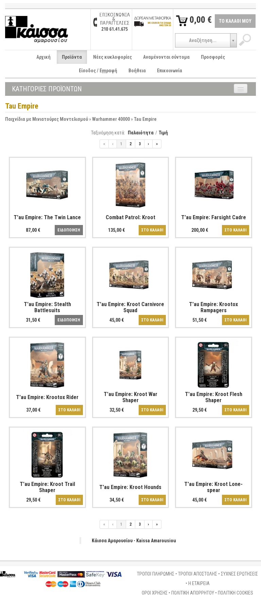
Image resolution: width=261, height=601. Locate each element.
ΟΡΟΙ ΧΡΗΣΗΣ (155, 593)
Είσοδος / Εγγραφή (98, 70)
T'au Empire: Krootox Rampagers (213, 307)
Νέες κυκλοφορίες (112, 57)
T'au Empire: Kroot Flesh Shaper (213, 397)
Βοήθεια (137, 70)
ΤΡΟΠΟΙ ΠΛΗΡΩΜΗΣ (155, 574)
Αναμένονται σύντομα (166, 57)
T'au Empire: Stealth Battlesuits (47, 307)
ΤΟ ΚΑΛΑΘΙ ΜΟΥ (235, 21)
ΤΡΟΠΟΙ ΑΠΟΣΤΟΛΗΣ (197, 574)
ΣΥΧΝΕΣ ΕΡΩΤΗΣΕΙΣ (239, 574)
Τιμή (163, 132)
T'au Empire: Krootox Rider (47, 397)
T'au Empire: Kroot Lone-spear (213, 487)
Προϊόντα (72, 57)
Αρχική (43, 57)
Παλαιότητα (141, 132)
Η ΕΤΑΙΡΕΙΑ (199, 583)
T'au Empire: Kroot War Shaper (130, 397)
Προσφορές (213, 57)
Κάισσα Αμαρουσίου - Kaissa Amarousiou (134, 540)
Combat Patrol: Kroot (130, 217)
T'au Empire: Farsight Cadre (213, 217)
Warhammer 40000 (111, 119)
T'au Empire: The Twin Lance (47, 217)
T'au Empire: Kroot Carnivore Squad (130, 307)
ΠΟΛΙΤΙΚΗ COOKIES (235, 593)
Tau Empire (145, 119)
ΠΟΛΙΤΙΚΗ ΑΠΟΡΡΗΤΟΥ (192, 593)
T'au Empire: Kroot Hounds (130, 487)
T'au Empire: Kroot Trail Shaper (47, 487)
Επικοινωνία (169, 70)
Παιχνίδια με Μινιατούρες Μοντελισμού (46, 119)
